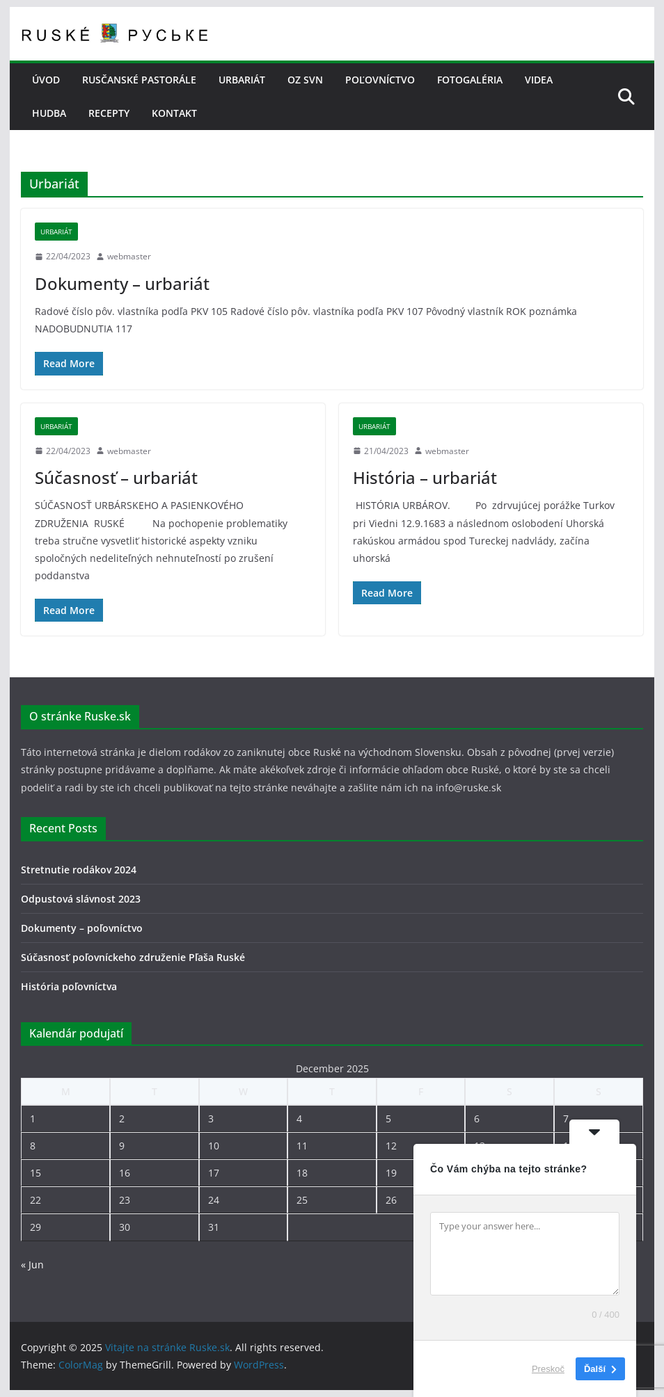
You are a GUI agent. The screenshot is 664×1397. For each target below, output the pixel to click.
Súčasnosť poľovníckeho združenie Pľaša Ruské (133, 957)
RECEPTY (108, 113)
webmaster (129, 256)
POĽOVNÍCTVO (380, 79)
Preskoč (548, 1369)
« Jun (32, 1264)
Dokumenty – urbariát (122, 283)
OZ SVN (305, 79)
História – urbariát (425, 477)
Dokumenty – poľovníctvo (82, 928)
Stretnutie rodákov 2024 (78, 869)
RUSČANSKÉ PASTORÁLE (139, 79)
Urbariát (56, 231)
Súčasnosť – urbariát (116, 477)
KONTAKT (174, 113)
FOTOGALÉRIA (470, 79)
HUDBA (49, 113)
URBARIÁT (242, 79)
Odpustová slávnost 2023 (81, 898)
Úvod (46, 79)
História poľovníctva (69, 986)
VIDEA (539, 79)
